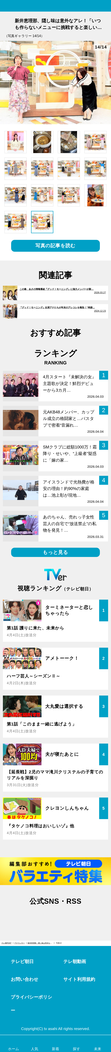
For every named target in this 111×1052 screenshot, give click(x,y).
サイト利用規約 (79, 979)
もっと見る (55, 552)
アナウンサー (19, 943)
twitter (41, 915)
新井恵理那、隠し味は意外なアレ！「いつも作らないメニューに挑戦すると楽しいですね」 (41, 943)
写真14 (59, 943)
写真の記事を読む (55, 245)
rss (70, 915)
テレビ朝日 (22, 961)
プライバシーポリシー (31, 1004)
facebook (55, 915)
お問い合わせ (24, 979)
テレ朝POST (55, 6)
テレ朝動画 (74, 961)
